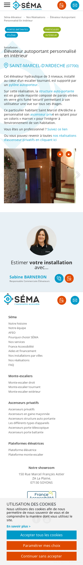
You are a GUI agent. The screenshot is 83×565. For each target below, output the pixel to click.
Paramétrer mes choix (41, 545)
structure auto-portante (56, 91)
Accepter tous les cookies (41, 535)
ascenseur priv (41, 114)
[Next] (78, 174)
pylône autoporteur (23, 85)
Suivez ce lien (57, 129)
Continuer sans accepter (41, 556)
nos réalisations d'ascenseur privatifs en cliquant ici (40, 137)
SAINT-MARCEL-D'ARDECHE (41, 65)
